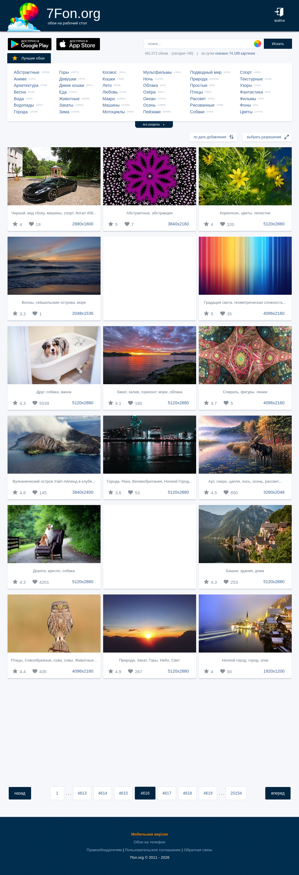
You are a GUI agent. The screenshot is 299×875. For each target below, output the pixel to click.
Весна (20, 92)
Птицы (196, 92)
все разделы (154, 124)
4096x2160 (274, 313)
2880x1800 (83, 224)
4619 (207, 793)
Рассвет (198, 98)
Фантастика (251, 92)
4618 (187, 793)
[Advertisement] (149, 278)
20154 (236, 793)
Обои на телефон (149, 842)
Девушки (67, 79)
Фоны (245, 105)
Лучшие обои (28, 58)
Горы (64, 72)
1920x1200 (274, 671)
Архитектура (26, 85)
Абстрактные (27, 72)
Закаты (66, 105)
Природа (198, 79)
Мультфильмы (157, 72)
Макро (109, 98)
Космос (110, 72)
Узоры (246, 85)
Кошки (109, 79)
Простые (198, 85)
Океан (149, 98)
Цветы (246, 111)
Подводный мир (205, 72)
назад (20, 793)
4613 (82, 793)
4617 (166, 793)
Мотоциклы (114, 111)
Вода (19, 98)
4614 (102, 793)
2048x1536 (83, 313)
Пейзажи (152, 111)
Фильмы (248, 98)
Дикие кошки (71, 85)
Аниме (20, 79)
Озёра (149, 92)
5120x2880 (274, 224)
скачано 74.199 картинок (235, 53)
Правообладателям (104, 850)
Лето (107, 85)
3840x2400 (83, 492)
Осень (149, 105)
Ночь (148, 79)
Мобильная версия (149, 834)
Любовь (110, 92)
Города (21, 111)
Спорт (246, 72)
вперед (277, 793)
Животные (69, 98)
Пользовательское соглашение (153, 850)
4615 (123, 793)
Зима (64, 111)
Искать (278, 44)
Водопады (24, 105)
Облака (150, 85)
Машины (111, 105)
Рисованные (202, 105)
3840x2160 (178, 224)
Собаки (197, 111)
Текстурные (251, 79)
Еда (63, 92)
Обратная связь (198, 850)
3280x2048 (274, 492)
